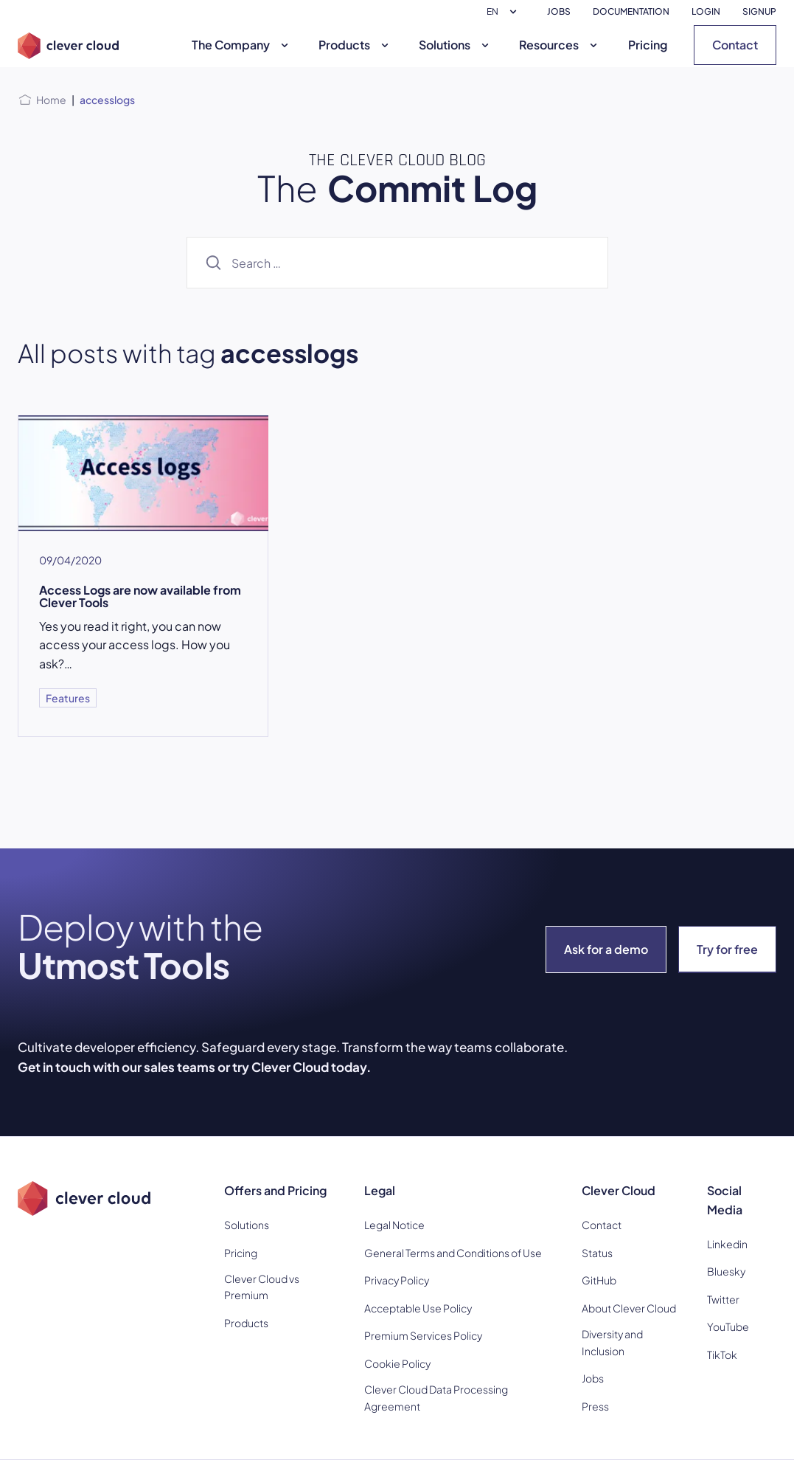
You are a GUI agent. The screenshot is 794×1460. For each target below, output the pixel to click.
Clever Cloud (618, 1190)
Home (51, 99)
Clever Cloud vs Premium (261, 1286)
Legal (379, 1190)
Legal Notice (394, 1224)
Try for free (727, 949)
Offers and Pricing (275, 1190)
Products (355, 44)
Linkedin (727, 1243)
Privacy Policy (396, 1280)
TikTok (722, 1354)
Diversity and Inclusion (612, 1342)
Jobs (593, 1378)
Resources (560, 44)
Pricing (647, 44)
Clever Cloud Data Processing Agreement (436, 1397)
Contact (735, 44)
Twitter (723, 1299)
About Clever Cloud (629, 1308)
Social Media (724, 1200)
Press (595, 1406)
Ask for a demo (606, 949)
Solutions (455, 44)
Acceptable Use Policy (418, 1308)
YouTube (728, 1326)
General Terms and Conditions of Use (453, 1252)
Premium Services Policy (423, 1335)
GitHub (599, 1280)
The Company (242, 44)
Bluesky (726, 1271)
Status (597, 1252)
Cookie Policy (397, 1363)
